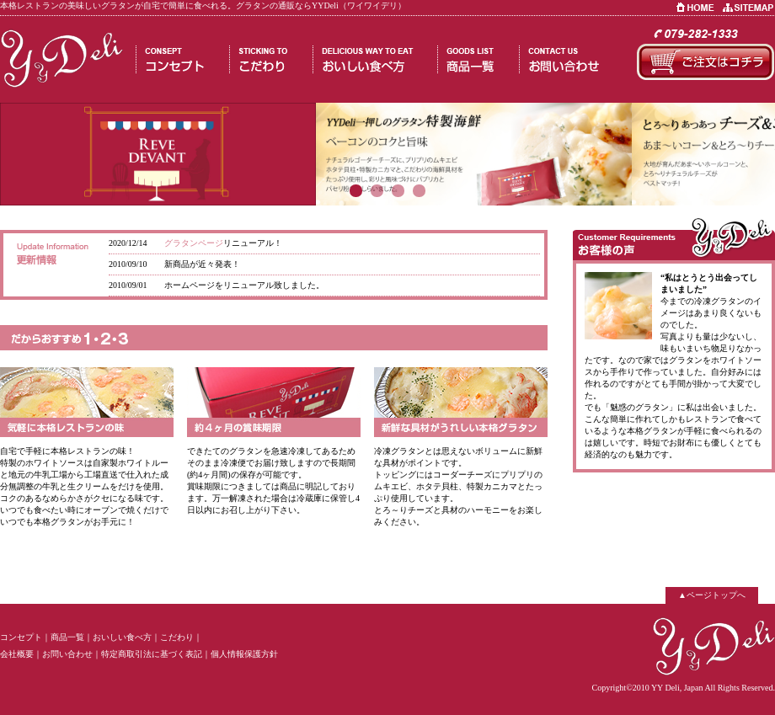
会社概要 (17, 654)
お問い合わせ (67, 654)
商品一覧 (67, 637)
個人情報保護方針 (244, 654)
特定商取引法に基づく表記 (151, 654)
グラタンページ (193, 243)
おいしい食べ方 (122, 637)
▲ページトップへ (712, 595)
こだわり (177, 637)
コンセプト (21, 637)
